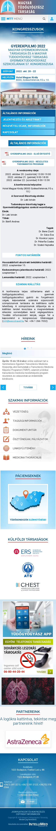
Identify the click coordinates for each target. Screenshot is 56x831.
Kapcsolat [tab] (10, 132)
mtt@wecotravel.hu (13, 321)
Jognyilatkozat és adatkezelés (28, 812)
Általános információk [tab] (19, 113)
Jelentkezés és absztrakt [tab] (22, 119)
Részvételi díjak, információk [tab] (24, 125)
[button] (3, 387)
